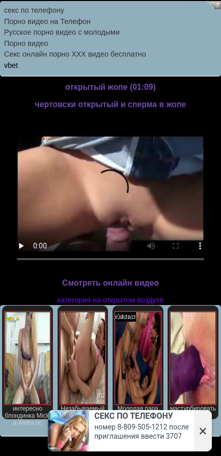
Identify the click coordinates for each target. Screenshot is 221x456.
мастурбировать (193, 361)
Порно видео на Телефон (47, 21)
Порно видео (26, 43)
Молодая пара (138, 361)
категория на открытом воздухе (111, 300)
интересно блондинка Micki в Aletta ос (27, 365)
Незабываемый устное (83, 365)
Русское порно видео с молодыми (62, 32)
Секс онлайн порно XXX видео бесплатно (75, 54)
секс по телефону (34, 10)
